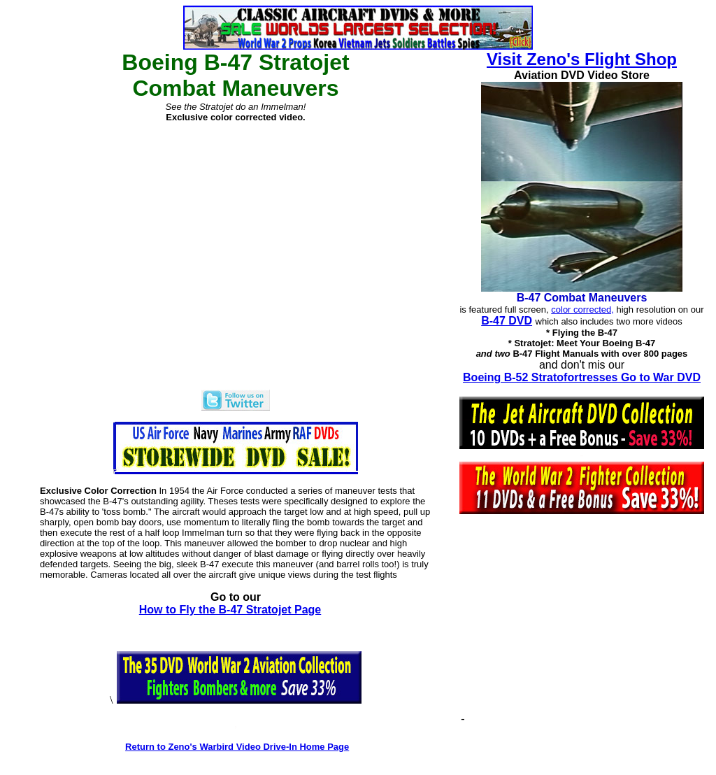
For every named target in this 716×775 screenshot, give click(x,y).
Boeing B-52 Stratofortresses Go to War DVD (582, 377)
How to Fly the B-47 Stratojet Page (230, 610)
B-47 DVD (506, 321)
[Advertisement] (585, 625)
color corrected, (582, 309)
